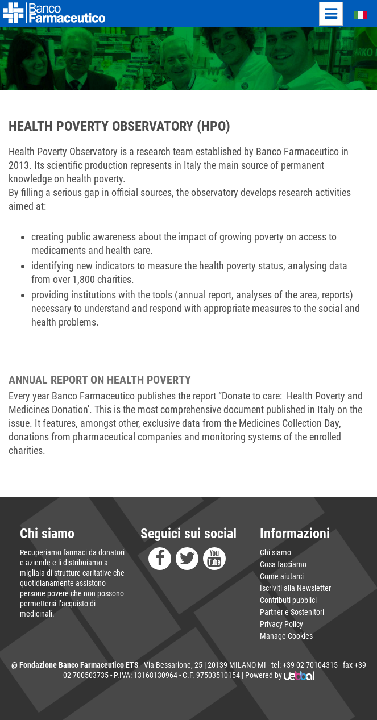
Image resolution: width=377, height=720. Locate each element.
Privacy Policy (281, 624)
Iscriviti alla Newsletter (295, 588)
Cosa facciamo (283, 564)
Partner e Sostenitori (292, 612)
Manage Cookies (286, 635)
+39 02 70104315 (310, 664)
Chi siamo (275, 552)
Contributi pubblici (288, 600)
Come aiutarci (282, 576)
